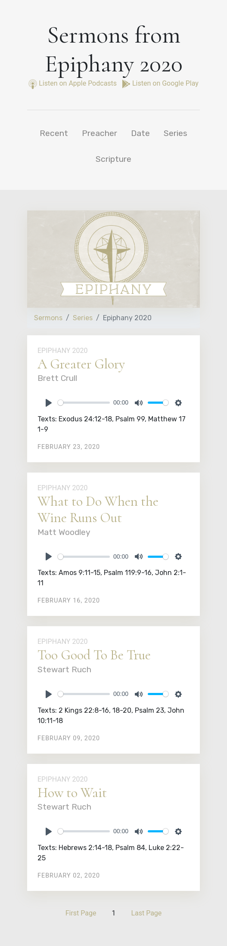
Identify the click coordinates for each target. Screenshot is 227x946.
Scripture (113, 159)
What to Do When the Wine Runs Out (98, 509)
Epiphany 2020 (62, 350)
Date (140, 133)
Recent (54, 133)
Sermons (48, 318)
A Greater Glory (81, 364)
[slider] (84, 403)
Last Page (146, 913)
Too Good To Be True (94, 654)
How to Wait (72, 792)
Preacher (99, 133)
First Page (80, 913)
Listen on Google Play (160, 83)
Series (175, 133)
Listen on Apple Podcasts (73, 83)
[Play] (49, 403)
